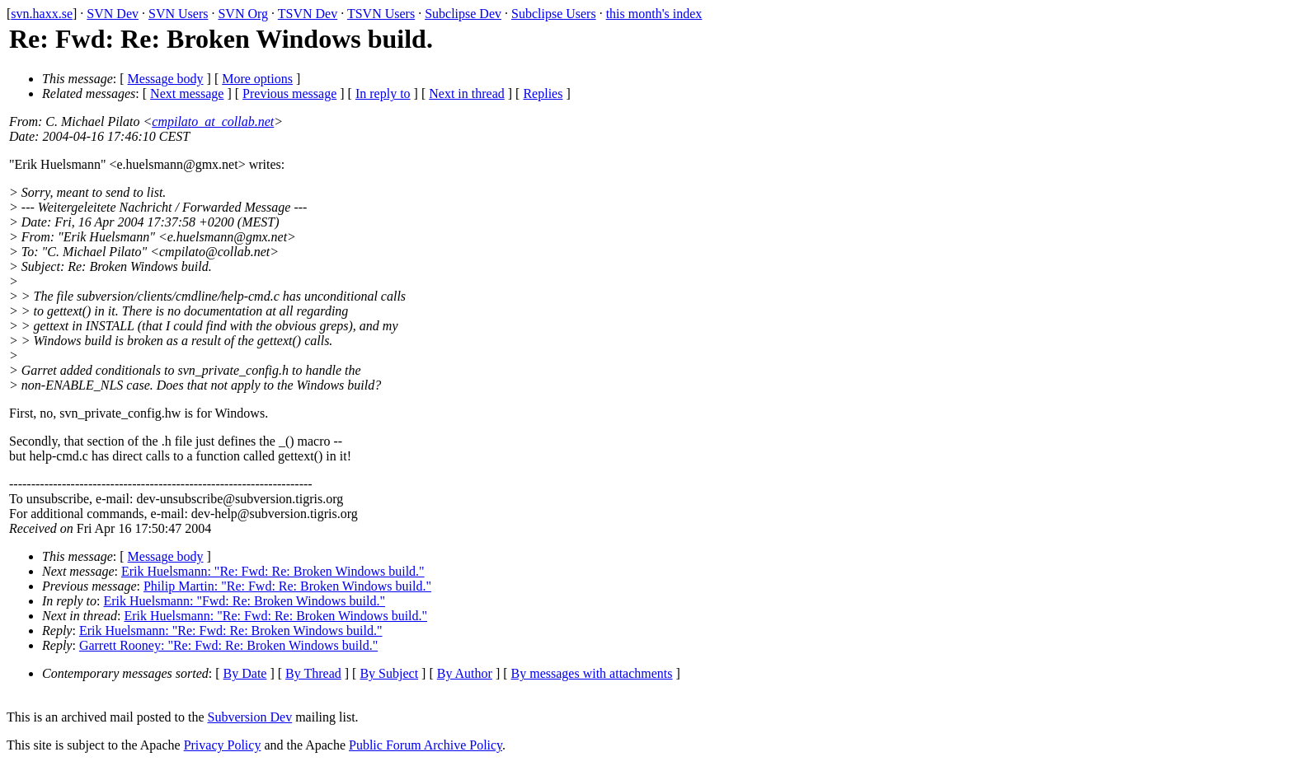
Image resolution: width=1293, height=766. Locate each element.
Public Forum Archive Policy (425, 745)
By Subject (389, 673)
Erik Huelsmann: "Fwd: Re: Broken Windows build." (244, 601)
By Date (245, 673)
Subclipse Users (553, 14)
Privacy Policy (222, 745)
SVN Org (243, 14)
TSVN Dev (307, 14)
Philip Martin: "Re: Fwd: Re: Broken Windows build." (287, 586)
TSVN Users (381, 14)
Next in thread (467, 93)
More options (257, 79)
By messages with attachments (592, 673)
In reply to (383, 93)
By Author (464, 673)
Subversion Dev (250, 717)
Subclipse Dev (463, 14)
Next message (186, 93)
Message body (166, 79)
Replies (542, 93)
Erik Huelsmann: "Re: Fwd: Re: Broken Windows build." (273, 571)
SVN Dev (113, 14)
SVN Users (178, 14)
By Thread (313, 673)
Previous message (289, 93)
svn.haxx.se (42, 14)
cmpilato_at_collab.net (213, 121)
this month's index (654, 14)
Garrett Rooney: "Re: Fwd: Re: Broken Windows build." (228, 645)
